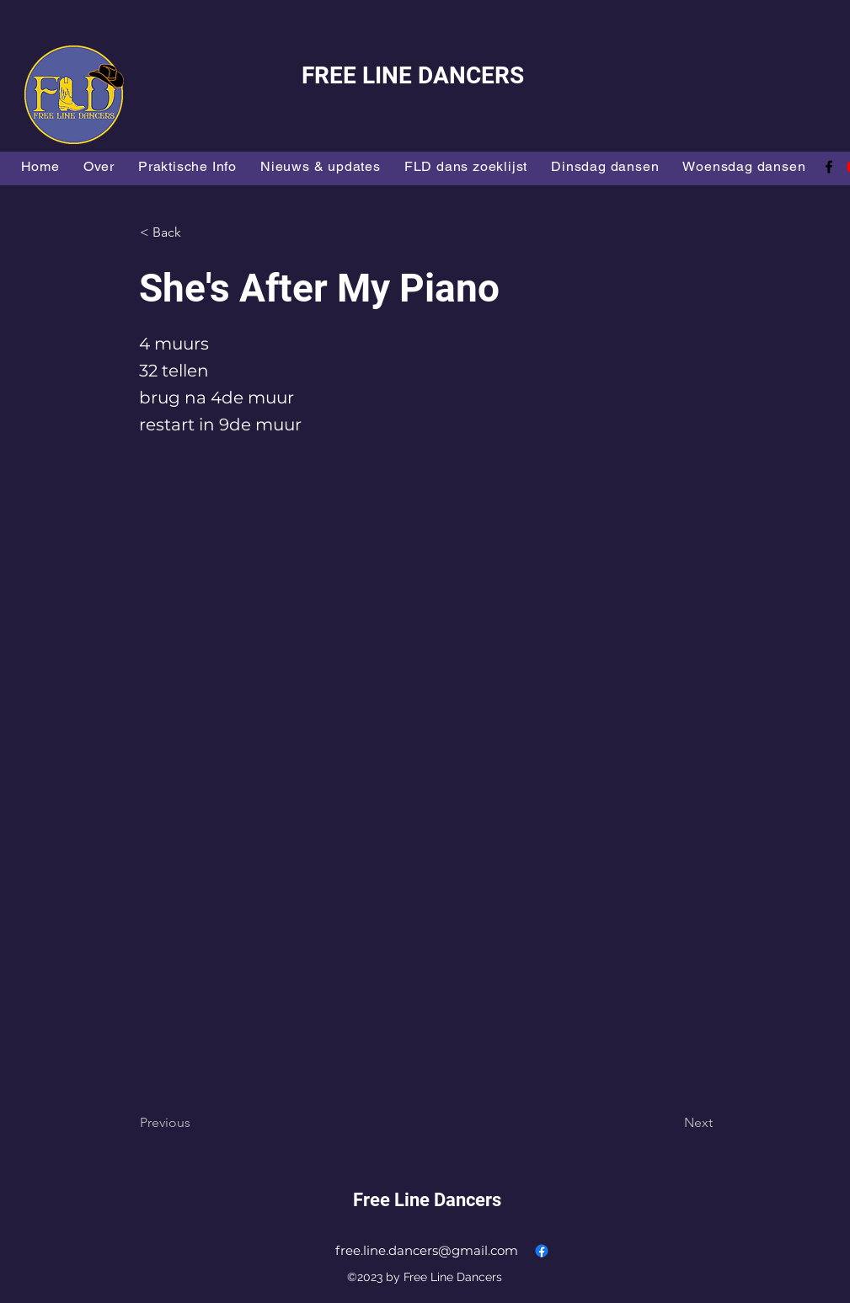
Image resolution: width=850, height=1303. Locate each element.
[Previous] (195, 1123)
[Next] (670, 1123)
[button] (195, 232)
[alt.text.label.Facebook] (829, 166)
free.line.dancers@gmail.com (426, 1250)
